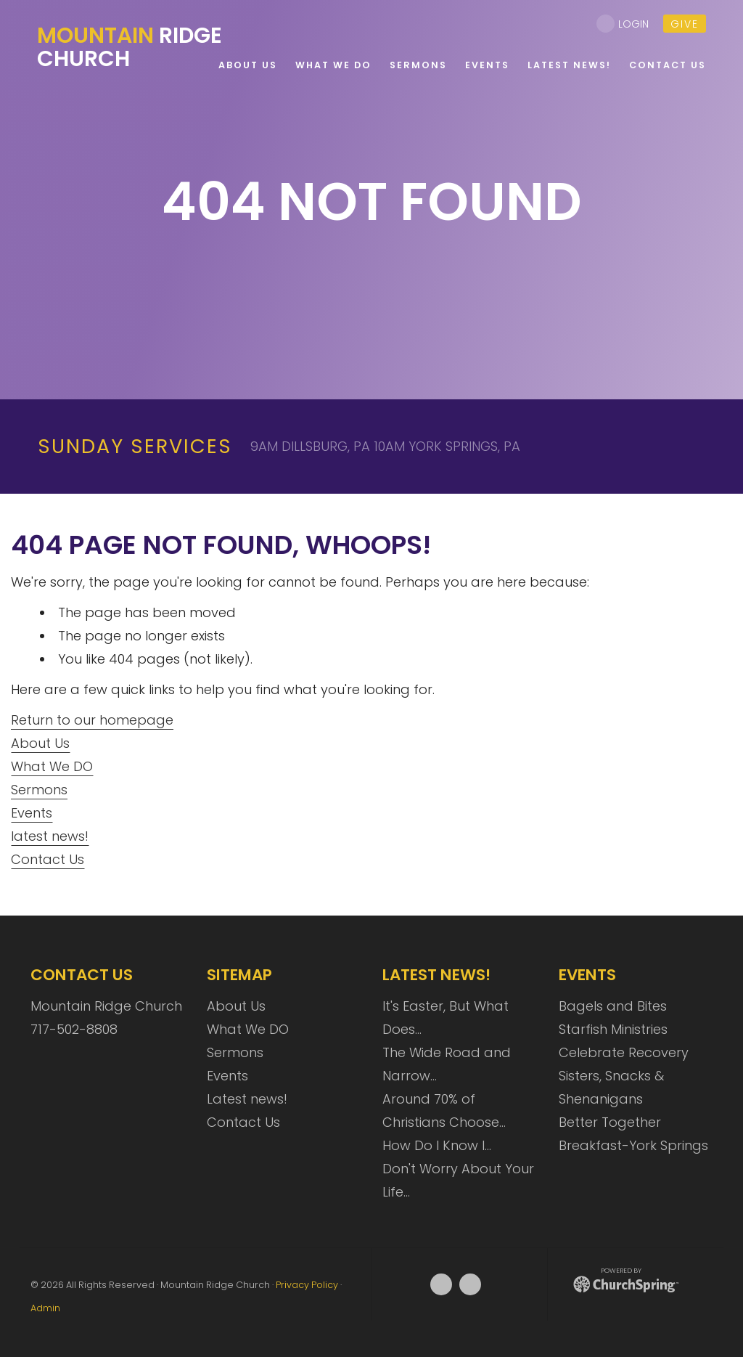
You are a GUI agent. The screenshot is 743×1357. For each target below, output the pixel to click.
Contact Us (47, 859)
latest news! (50, 836)
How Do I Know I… (436, 1145)
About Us (40, 743)
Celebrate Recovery (624, 1052)
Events (31, 813)
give (684, 24)
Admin (45, 1308)
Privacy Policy (307, 1285)
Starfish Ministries (613, 1029)
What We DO (52, 766)
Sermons (39, 790)
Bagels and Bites (613, 1006)
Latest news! (247, 1099)
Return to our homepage (92, 720)
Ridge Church (129, 47)
